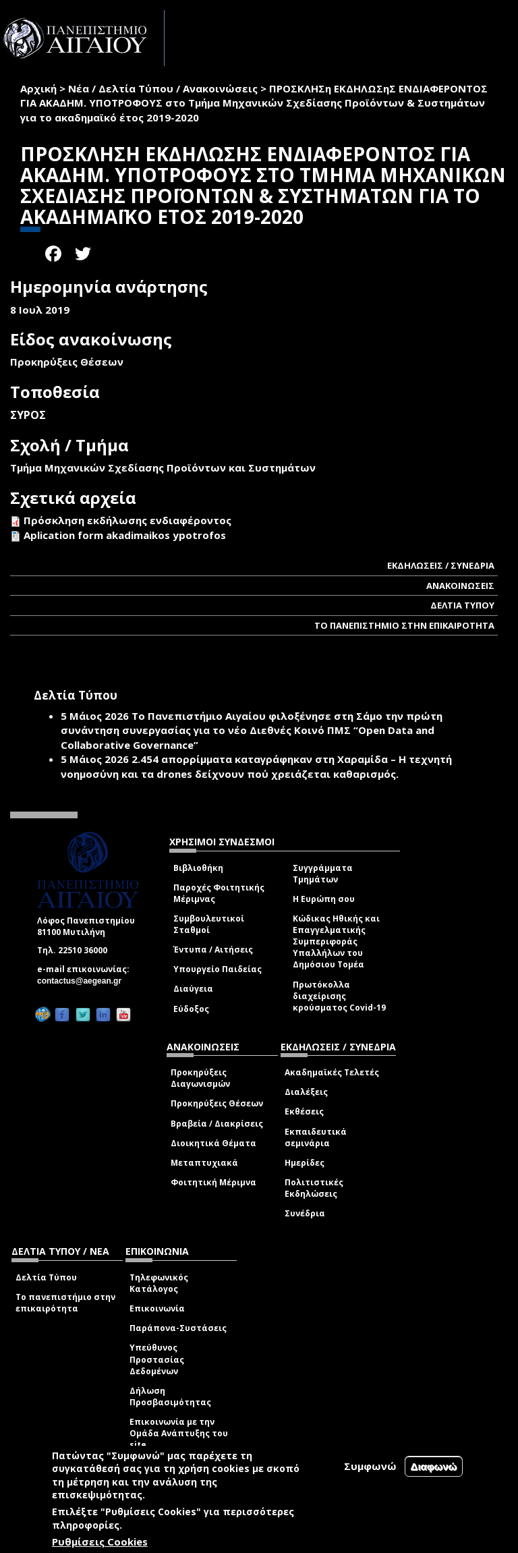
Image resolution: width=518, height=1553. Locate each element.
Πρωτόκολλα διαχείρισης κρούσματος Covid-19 (339, 996)
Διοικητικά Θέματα (213, 1143)
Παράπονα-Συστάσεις (178, 1328)
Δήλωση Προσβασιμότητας (170, 1396)
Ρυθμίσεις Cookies (100, 1541)
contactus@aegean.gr (83, 981)
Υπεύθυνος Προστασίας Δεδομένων (157, 1359)
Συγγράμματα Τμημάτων (323, 873)
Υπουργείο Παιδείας (217, 969)
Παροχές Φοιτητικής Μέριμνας (218, 893)
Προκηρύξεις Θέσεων (217, 1103)
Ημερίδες (304, 1162)
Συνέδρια (305, 1213)
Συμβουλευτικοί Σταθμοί (208, 924)
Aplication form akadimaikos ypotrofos (125, 535)
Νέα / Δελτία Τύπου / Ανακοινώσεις (163, 88)
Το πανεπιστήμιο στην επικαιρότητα (65, 1302)
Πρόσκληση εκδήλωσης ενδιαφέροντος (127, 520)
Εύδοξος (191, 1009)
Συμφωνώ (370, 1466)
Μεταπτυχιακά (204, 1162)
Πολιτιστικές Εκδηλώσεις (314, 1188)
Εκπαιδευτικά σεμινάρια (316, 1137)
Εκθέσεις (304, 1111)
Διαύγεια (193, 988)
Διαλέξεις (306, 1092)
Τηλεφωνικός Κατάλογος (159, 1283)
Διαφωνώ (434, 1466)
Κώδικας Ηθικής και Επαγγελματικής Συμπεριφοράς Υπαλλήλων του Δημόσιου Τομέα (336, 942)
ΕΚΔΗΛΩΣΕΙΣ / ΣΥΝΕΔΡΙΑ (440, 565)
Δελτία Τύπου (46, 1277)
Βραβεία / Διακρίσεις (217, 1123)
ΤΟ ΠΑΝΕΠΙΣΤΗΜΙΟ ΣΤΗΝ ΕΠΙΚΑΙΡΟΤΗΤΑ (404, 625)
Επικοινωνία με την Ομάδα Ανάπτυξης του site (179, 1433)
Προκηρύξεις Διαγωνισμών (200, 1078)
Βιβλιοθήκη (198, 868)
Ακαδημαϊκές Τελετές (332, 1072)
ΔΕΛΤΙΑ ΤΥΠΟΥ (462, 605)
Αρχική (38, 88)
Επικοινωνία (157, 1308)
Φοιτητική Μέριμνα (213, 1182)
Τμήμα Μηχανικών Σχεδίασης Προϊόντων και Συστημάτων (163, 467)
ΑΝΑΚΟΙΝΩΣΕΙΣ (460, 586)
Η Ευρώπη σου (324, 899)
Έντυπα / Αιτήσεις (213, 949)
